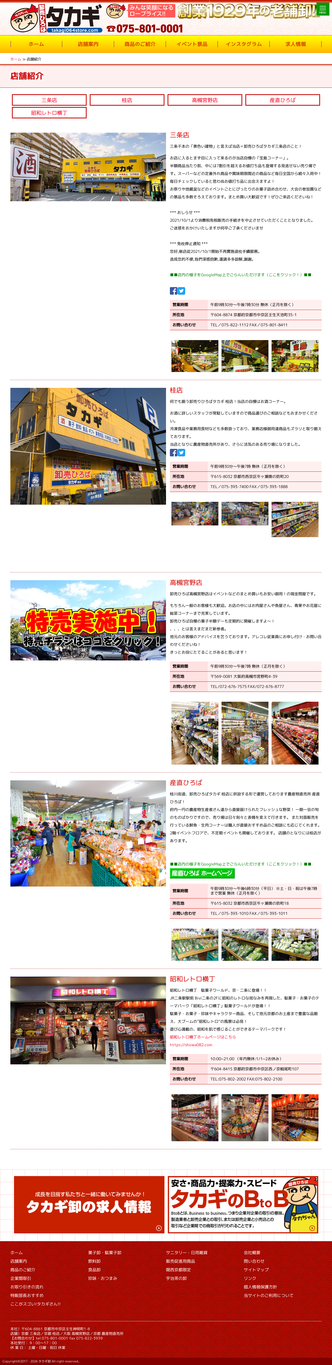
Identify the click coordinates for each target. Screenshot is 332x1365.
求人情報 (295, 44)
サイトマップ (256, 1270)
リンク (250, 1278)
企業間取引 (20, 1278)
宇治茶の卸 (176, 1278)
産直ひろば (283, 100)
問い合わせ (254, 1261)
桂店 (127, 100)
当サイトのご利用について (269, 1295)
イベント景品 (192, 44)
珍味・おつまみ (102, 1278)
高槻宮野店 (205, 100)
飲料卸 (94, 1261)
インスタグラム (244, 44)
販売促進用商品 (180, 1261)
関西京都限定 (178, 1270)
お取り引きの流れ (27, 1287)
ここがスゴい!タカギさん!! (35, 1304)
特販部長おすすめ (27, 1295)
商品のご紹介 (140, 44)
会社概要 (252, 1252)
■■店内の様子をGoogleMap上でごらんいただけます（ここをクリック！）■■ (241, 275)
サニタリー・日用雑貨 (187, 1252)
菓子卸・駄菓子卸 (104, 1252)
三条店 (49, 100)
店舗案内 (88, 44)
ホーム (36, 44)
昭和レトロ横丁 (49, 112)
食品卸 (94, 1270)
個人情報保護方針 (260, 1287)
